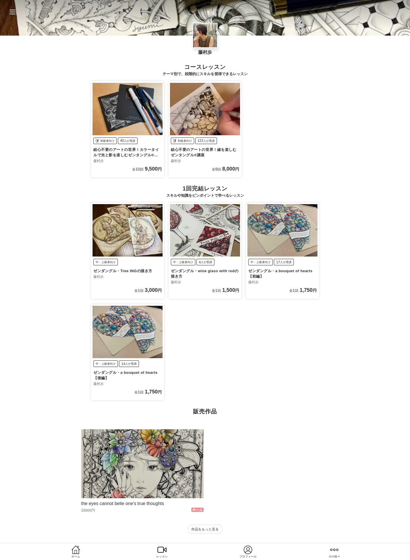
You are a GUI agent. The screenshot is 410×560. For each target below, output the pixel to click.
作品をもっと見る (205, 529)
